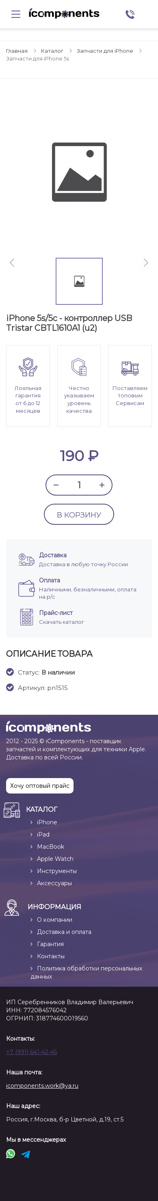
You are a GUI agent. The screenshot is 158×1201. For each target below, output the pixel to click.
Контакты (51, 956)
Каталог (52, 50)
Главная (17, 50)
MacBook (50, 846)
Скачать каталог (61, 622)
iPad (43, 834)
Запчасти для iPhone (105, 50)
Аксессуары (54, 883)
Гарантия (50, 944)
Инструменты (57, 871)
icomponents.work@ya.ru (42, 1085)
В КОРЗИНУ (79, 515)
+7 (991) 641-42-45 (31, 1052)
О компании (54, 919)
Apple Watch (55, 858)
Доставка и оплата (64, 932)
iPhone (47, 822)
